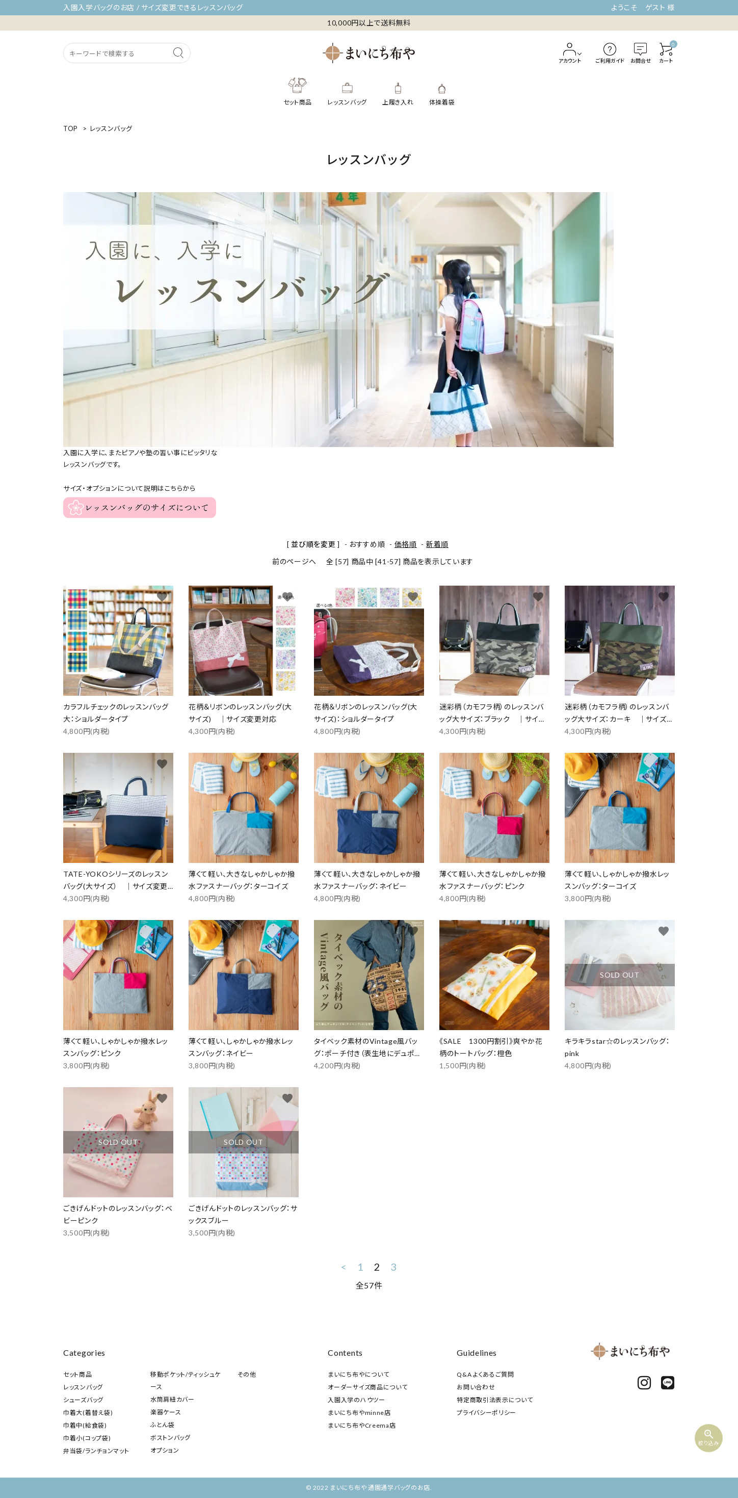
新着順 (437, 544)
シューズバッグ (83, 1400)
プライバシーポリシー (486, 1412)
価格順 (405, 544)
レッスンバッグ (111, 128)
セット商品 (77, 1374)
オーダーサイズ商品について (367, 1387)
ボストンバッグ (170, 1437)
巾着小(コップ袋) (87, 1438)
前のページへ (294, 561)
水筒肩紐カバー (172, 1399)
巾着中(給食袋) (85, 1425)
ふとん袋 (162, 1425)
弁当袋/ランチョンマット (96, 1451)
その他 (247, 1374)
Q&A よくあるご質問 (485, 1374)
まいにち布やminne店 (359, 1412)
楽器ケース (165, 1412)
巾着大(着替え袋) (88, 1412)
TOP (70, 128)
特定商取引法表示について (495, 1400)
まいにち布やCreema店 (362, 1425)
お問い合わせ (476, 1387)
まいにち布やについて (358, 1374)
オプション (164, 1450)
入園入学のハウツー (356, 1400)
